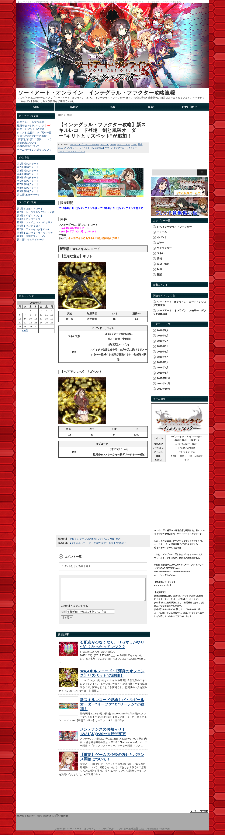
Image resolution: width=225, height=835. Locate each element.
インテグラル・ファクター (124, 148)
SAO (60, 148)
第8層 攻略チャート (28, 187)
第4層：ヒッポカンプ (28, 219)
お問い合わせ (189, 106)
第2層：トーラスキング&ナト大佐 (35, 212)
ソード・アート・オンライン (71, 151)
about (151, 106)
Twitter (74, 106)
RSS (112, 106)
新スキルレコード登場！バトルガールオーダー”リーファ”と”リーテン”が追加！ (112, 708)
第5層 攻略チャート (28, 177)
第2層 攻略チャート (28, 167)
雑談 (159, 274)
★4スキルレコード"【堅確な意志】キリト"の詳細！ (98, 543)
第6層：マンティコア (28, 225)
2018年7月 (163, 340)
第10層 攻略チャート (28, 194)
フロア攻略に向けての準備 (32, 136)
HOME (35, 106)
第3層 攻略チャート (28, 170)
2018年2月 (163, 367)
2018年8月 (163, 335)
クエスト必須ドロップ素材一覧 (34, 132)
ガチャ (113, 144)
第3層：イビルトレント (30, 215)
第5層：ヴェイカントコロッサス (35, 222)
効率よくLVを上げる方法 (30, 129)
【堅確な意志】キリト (100, 148)
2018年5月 (163, 351)
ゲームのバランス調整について (34, 149)
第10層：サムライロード (30, 239)
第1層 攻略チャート (28, 163)
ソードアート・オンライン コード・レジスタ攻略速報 (179, 303)
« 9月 (25, 330)
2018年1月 (163, 372)
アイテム (162, 232)
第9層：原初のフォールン (31, 236)
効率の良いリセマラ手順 (30, 122)
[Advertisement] (36, 271)
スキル (134, 144)
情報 (140, 144)
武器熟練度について (28, 146)
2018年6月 (163, 346)
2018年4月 (163, 357)
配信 (159, 269)
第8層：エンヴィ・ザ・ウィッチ (35, 232)
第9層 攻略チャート (28, 191)
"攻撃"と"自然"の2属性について (34, 139)
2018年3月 (163, 362)
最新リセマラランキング (30, 125)
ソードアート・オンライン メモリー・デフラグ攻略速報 (179, 312)
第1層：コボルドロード (30, 208)
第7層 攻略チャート (28, 184)
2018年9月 (163, 330)
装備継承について (27, 142)
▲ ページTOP (199, 815)
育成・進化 (163, 263)
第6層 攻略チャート (28, 180)
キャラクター (123, 144)
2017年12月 (163, 378)
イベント (104, 144)
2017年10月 (163, 388)
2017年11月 (163, 383)
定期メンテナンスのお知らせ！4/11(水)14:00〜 (96, 538)
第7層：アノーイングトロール (33, 229)
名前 (63, 616)
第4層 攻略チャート (28, 174)
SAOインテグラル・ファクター (84, 144)
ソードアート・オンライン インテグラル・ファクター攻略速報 (96, 93)
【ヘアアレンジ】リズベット (76, 148)
